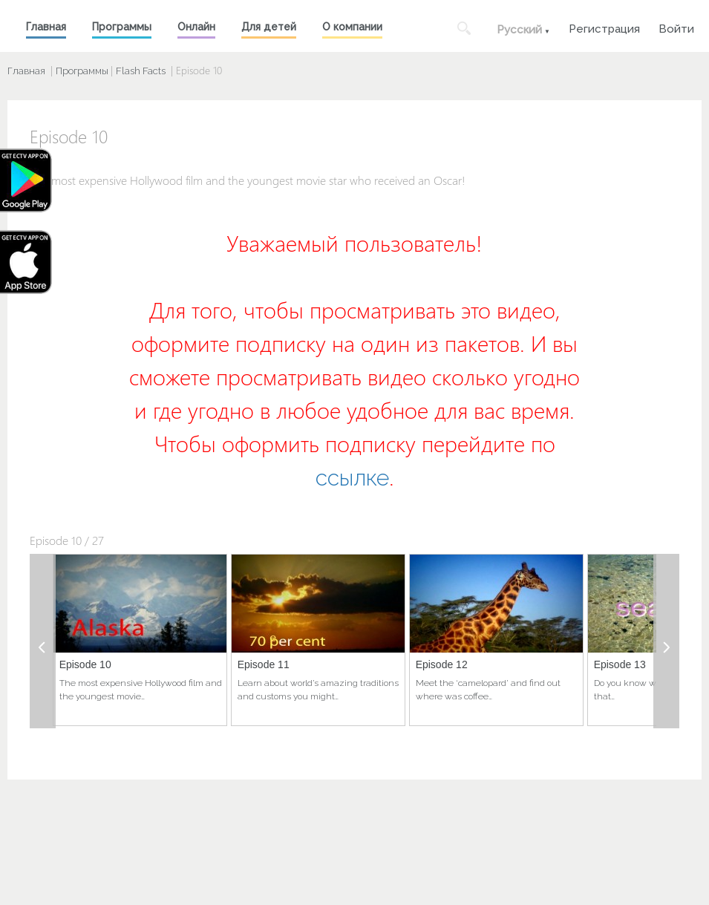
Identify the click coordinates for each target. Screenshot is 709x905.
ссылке (352, 478)
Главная (46, 27)
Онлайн (196, 27)
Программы (121, 27)
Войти (676, 27)
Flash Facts (141, 70)
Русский (519, 29)
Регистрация (604, 27)
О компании (352, 27)
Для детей (268, 27)
